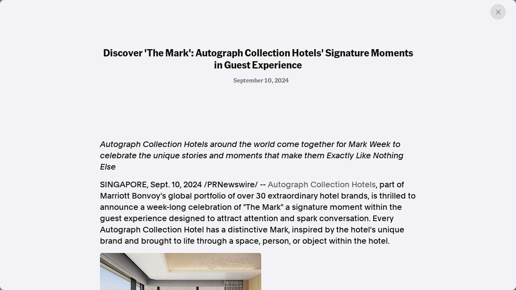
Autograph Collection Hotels (322, 184)
